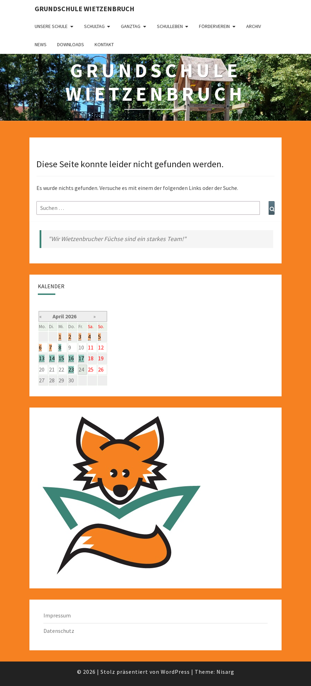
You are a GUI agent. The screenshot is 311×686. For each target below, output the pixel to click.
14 (52, 358)
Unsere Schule (51, 26)
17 (81, 358)
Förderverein (214, 26)
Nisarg (225, 671)
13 (41, 358)
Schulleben (170, 26)
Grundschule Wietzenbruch (84, 8)
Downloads (70, 44)
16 (71, 358)
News (41, 44)
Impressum (57, 615)
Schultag (94, 26)
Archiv (253, 26)
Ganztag (130, 26)
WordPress (175, 671)
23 (71, 369)
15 (61, 358)
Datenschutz (58, 630)
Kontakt (104, 44)
